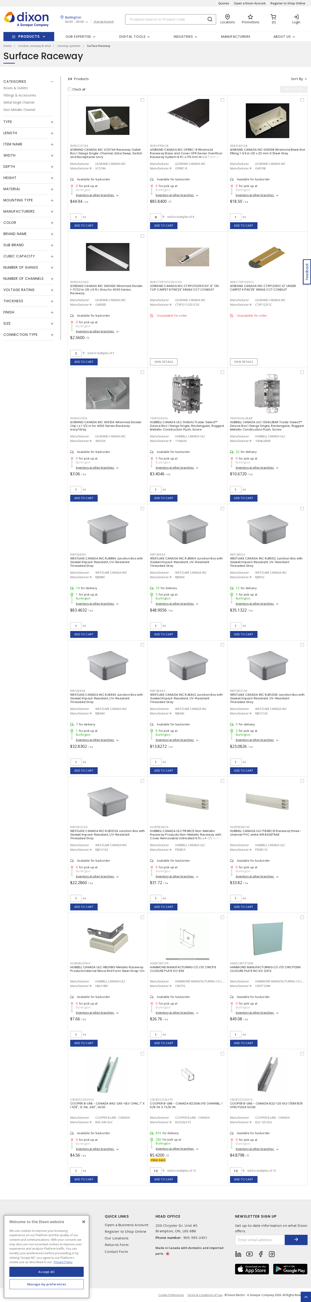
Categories (14, 81)
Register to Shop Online (288, 3)
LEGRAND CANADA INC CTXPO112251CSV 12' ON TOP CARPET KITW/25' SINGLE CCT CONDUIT (184, 287)
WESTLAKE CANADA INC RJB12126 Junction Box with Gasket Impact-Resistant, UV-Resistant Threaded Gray (267, 698)
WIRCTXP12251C (242, 282)
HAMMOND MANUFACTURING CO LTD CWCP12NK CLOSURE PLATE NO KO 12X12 (265, 969)
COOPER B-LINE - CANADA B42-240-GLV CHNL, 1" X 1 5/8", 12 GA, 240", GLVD (107, 1105)
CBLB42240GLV (82, 1099)
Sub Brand (13, 245)
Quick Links (117, 1216)
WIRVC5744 (79, 146)
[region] (46, 1256)
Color (9, 222)
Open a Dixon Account (250, 3)
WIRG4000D (79, 282)
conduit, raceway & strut (34, 46)
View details (163, 362)
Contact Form (116, 1251)
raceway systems (68, 46)
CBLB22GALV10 (161, 1099)
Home (7, 46)
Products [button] (29, 36)
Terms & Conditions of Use (204, 1295)
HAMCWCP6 (159, 963)
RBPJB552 (237, 554)
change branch (104, 22)
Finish (8, 312)
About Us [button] (282, 36)
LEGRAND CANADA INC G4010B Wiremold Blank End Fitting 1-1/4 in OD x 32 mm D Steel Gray (267, 151)
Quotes (223, 3)
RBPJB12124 (79, 827)
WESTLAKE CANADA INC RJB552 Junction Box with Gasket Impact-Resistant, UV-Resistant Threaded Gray (266, 562)
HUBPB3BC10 (240, 827)
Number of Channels (23, 278)
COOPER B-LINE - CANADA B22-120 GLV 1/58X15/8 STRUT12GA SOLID (266, 1105)
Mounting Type (18, 200)
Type (7, 121)
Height (9, 177)
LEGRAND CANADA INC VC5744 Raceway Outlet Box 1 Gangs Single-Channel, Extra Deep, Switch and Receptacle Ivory (106, 153)
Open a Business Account (126, 1225)
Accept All (46, 1272)
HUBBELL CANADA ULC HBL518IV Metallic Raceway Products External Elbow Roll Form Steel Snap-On (107, 969)
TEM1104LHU (159, 418)
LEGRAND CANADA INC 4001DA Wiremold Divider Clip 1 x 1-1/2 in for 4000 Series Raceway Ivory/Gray (106, 425)
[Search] (170, 19)
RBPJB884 (78, 554)
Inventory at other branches (95, 195)
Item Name (12, 144)
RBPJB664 (157, 554)
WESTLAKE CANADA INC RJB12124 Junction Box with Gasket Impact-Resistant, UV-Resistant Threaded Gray (107, 834)
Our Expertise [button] (78, 36)
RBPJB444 (78, 691)
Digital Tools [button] (132, 36)
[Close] (84, 1222)
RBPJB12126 (239, 691)
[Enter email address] (260, 1240)
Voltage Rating (19, 289)
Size (7, 323)
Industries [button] (183, 36)
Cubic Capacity (19, 256)
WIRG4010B (239, 146)
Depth (9, 166)
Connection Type (20, 334)
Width (9, 155)
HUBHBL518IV (80, 963)
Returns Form (117, 1245)
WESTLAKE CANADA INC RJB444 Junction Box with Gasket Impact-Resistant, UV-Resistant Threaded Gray (106, 698)
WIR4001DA (78, 418)
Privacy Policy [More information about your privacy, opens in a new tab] (63, 1262)
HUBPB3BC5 (159, 827)
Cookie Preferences (171, 1295)
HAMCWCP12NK (242, 963)
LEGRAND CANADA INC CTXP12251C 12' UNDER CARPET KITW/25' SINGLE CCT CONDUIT (263, 287)
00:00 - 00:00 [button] (74, 22)
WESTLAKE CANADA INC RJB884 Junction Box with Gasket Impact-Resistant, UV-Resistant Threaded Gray (106, 562)
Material (11, 189)
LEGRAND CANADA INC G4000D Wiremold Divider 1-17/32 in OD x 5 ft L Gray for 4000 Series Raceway (106, 289)
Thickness (13, 301)
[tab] (28, 81)
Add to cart (84, 225)
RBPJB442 (157, 691)
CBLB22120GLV (241, 1099)
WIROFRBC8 (159, 146)
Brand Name (15, 233)
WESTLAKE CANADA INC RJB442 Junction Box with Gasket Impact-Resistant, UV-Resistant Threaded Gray (186, 698)
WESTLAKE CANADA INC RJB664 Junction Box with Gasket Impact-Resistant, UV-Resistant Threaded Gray (186, 562)
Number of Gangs (20, 267)
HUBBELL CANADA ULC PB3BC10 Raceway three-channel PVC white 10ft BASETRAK (265, 833)
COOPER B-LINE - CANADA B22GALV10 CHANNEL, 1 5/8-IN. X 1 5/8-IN (186, 1105)
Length (10, 133)
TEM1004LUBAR (241, 418)
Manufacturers (235, 36)
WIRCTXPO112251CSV (166, 282)
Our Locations (117, 1238)
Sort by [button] (297, 78)
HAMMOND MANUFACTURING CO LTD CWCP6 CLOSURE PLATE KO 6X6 (183, 969)
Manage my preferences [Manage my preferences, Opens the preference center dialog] (46, 1284)
